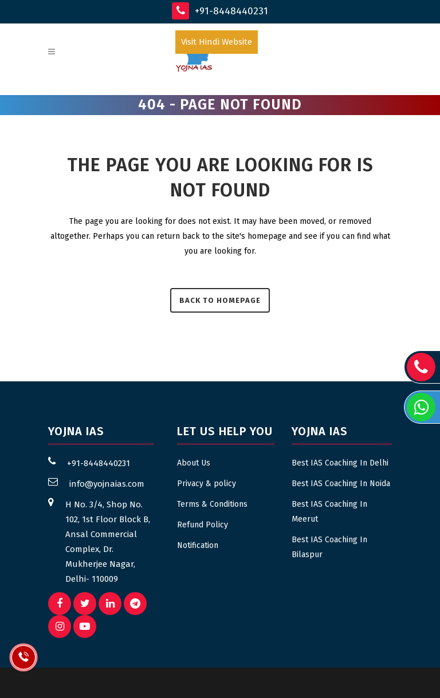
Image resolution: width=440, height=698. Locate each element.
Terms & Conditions (212, 504)
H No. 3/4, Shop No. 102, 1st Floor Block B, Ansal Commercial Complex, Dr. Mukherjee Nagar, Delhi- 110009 (107, 541)
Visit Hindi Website (216, 42)
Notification (197, 545)
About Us (193, 463)
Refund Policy (202, 525)
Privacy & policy (206, 483)
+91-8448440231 (220, 10)
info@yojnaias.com (106, 484)
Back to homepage (220, 300)
